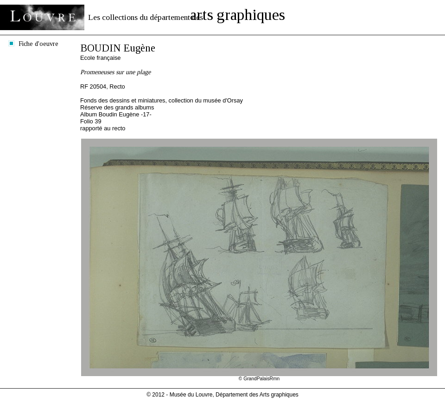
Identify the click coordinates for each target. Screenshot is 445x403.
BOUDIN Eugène (117, 48)
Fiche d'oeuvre (38, 43)
